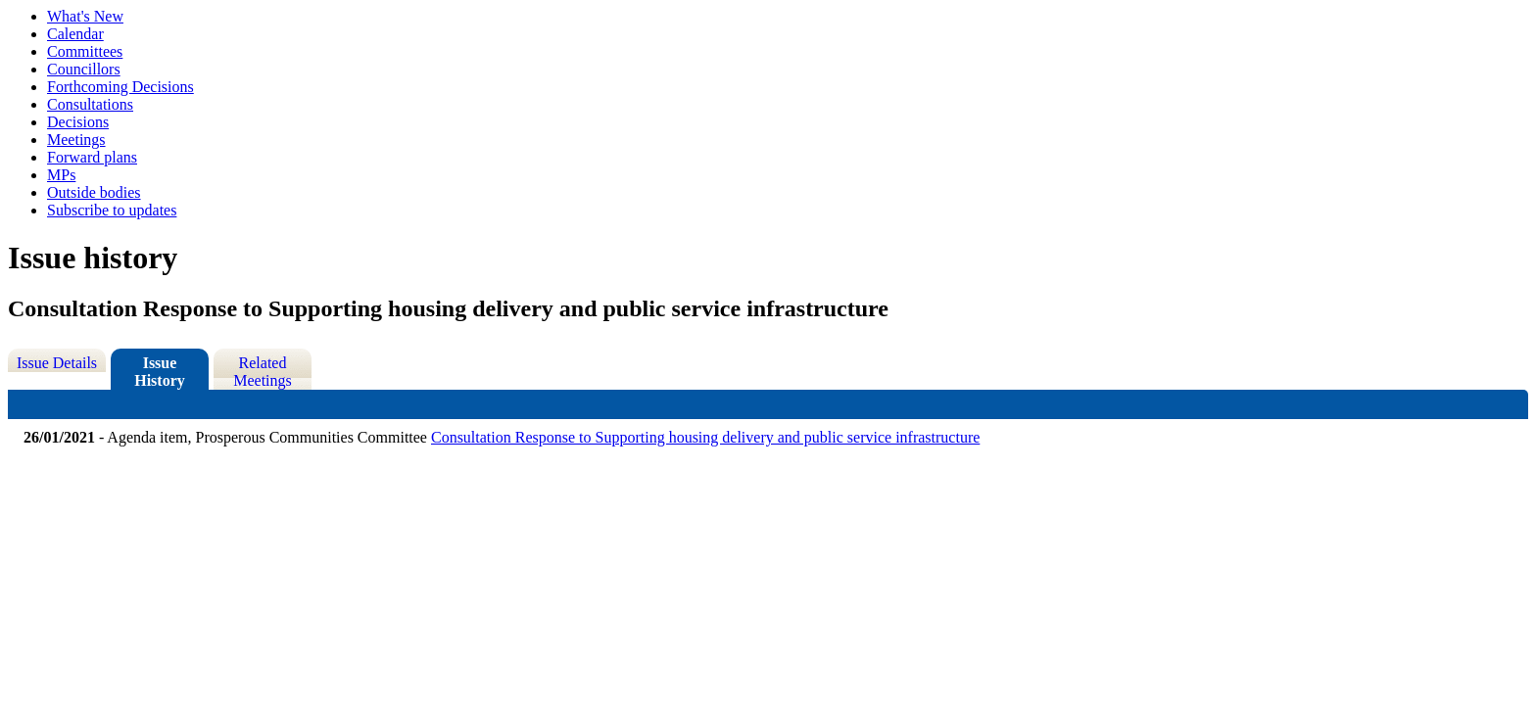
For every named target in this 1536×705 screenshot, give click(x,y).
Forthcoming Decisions (120, 86)
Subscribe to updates (111, 210)
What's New (85, 16)
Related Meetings (262, 371)
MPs (61, 174)
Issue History (159, 371)
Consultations (90, 104)
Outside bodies (94, 192)
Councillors (83, 69)
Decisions (78, 122)
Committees (84, 51)
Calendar (75, 33)
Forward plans (92, 157)
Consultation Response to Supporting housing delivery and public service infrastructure (705, 437)
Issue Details (57, 362)
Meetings (76, 139)
